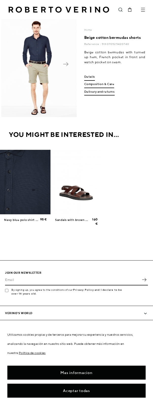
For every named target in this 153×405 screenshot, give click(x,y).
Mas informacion (76, 372)
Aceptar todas (76, 390)
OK (144, 280)
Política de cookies (32, 353)
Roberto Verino (59, 9)
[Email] (72, 280)
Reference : (93, 43)
